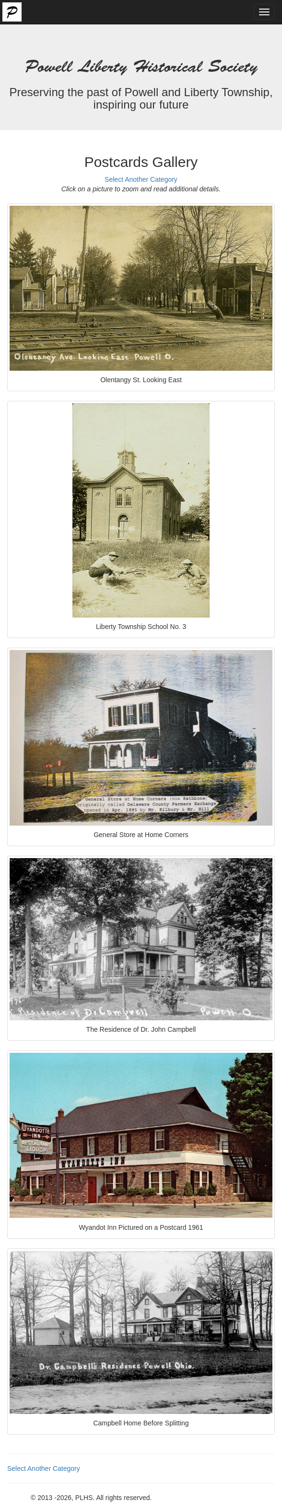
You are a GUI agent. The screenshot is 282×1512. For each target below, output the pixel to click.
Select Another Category (141, 179)
